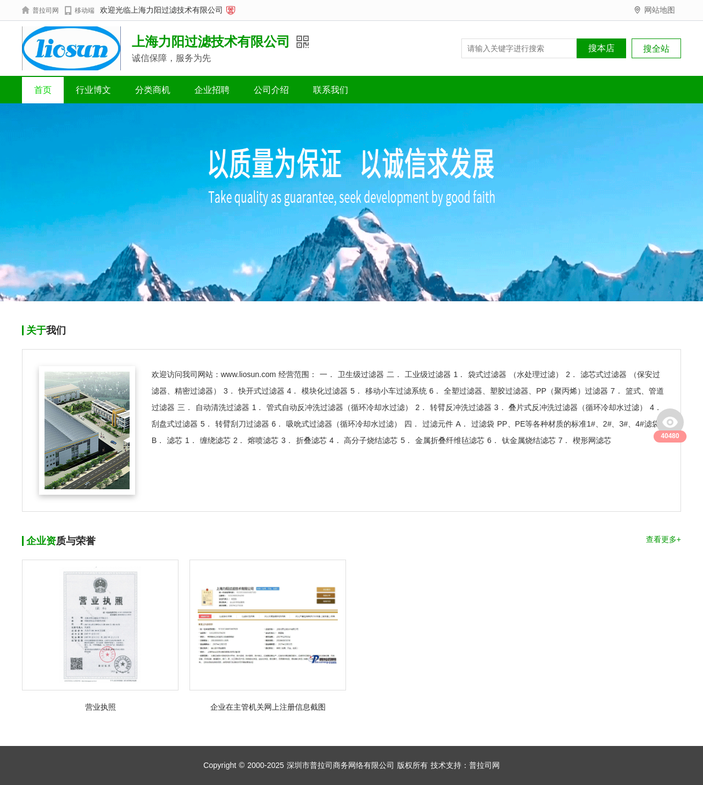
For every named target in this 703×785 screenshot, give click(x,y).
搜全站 (656, 48)
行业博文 (93, 90)
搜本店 (601, 48)
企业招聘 (212, 90)
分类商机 (152, 90)
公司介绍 (271, 90)
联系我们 (330, 90)
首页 (43, 90)
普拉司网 (484, 765)
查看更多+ (663, 539)
